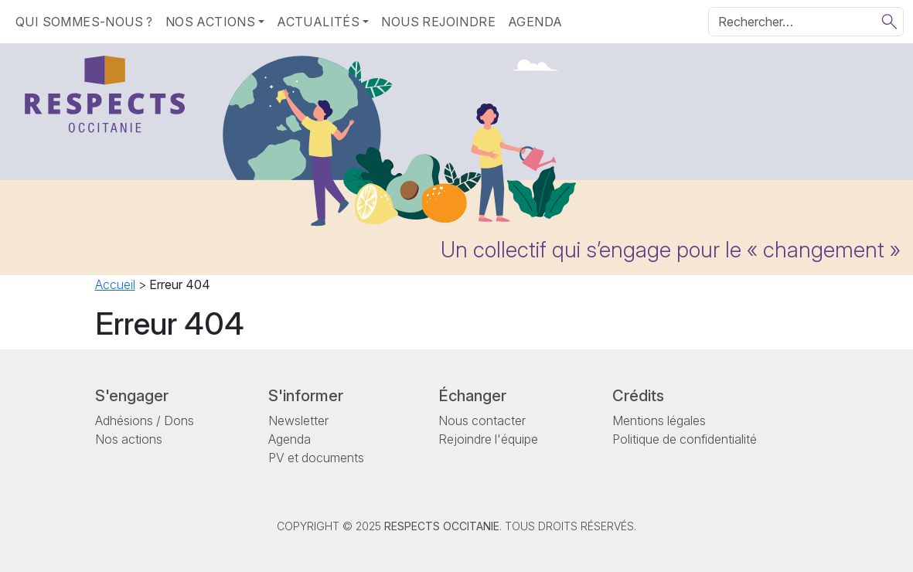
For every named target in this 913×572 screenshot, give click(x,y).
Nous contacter (482, 420)
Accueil (115, 284)
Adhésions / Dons (144, 420)
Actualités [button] (318, 21)
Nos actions (128, 439)
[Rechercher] (806, 21)
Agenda (535, 21)
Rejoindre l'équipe (488, 439)
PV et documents (316, 457)
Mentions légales (659, 420)
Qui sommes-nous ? (84, 21)
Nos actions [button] (210, 21)
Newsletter (298, 420)
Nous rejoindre (438, 21)
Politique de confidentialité (684, 439)
